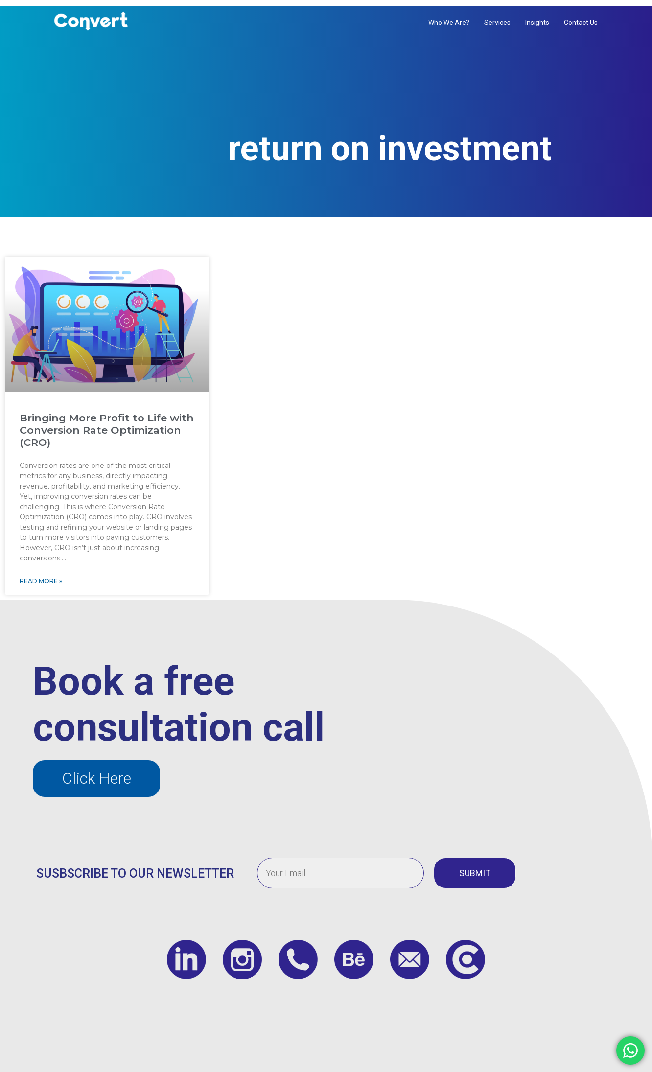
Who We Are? (448, 22)
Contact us (581, 22)
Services (497, 22)
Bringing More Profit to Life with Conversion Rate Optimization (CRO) (107, 419)
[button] (97, 768)
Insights (537, 22)
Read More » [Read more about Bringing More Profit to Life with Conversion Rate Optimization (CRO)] (41, 571)
